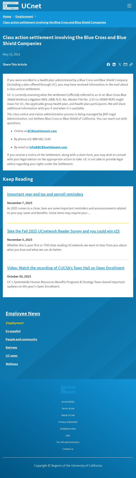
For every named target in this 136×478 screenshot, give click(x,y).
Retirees (11, 347)
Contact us (68, 449)
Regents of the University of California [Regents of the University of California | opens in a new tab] (76, 466)
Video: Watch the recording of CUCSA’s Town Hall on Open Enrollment (65, 268)
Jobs (68, 435)
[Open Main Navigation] (129, 5)
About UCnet (68, 415)
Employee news (68, 429)
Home (7, 16)
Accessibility (68, 402)
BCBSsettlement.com (42, 131)
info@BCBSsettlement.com (48, 147)
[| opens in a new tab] (108, 64)
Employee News (23, 313)
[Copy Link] (131, 64)
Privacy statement (68, 422)
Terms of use (68, 408)
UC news (12, 356)
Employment (24, 16)
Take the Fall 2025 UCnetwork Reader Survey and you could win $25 (63, 231)
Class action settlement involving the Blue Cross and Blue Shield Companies (54, 22)
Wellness (12, 364)
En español (13, 331)
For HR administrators (68, 442)
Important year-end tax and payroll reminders (45, 194)
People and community (21, 339)
